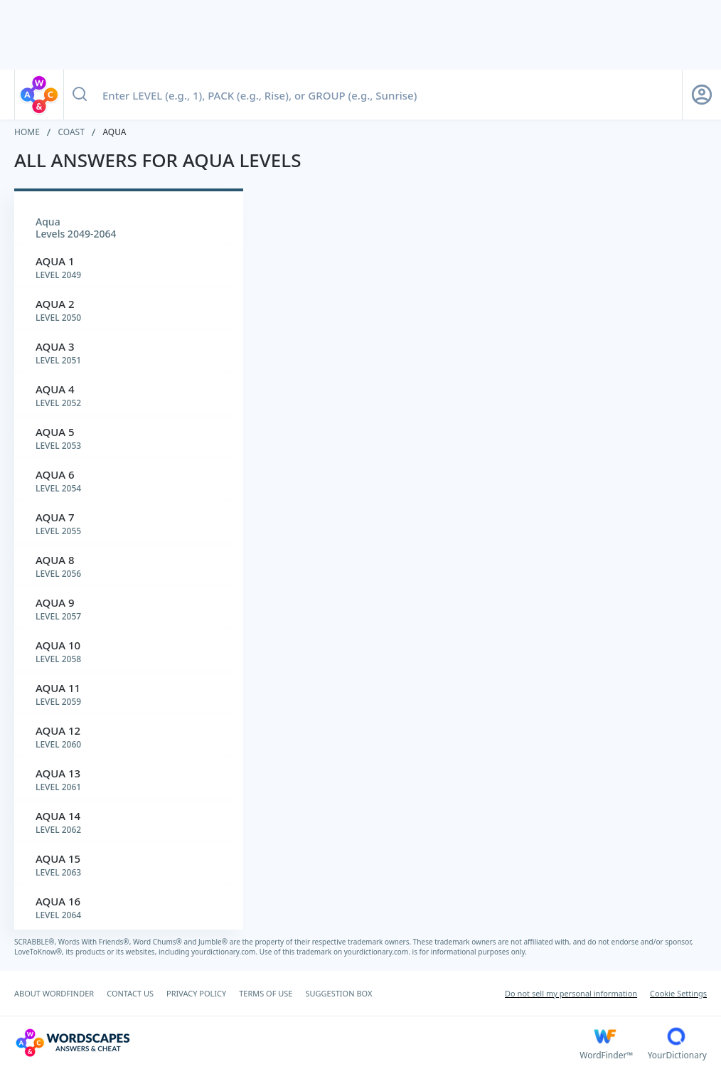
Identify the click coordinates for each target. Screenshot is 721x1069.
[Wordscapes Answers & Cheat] (297, 1042)
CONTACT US (130, 993)
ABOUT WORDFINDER (54, 993)
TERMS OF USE (265, 993)
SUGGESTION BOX (338, 993)
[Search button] (79, 94)
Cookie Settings (678, 993)
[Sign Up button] (702, 94)
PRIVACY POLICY (196, 993)
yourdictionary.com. (225, 952)
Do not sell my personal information (571, 993)
